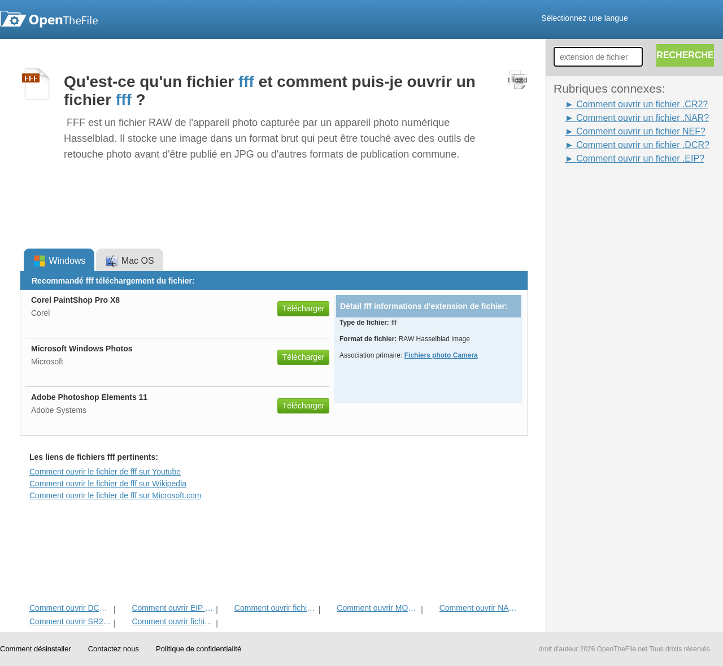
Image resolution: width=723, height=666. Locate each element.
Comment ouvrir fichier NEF (173, 621)
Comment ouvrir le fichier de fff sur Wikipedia (107, 483)
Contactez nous (113, 649)
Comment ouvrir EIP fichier (173, 607)
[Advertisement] (599, 335)
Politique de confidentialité (198, 649)
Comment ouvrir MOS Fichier (378, 607)
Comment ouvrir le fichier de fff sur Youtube (105, 471)
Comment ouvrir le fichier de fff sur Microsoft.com (115, 495)
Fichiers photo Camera (441, 355)
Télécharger (303, 308)
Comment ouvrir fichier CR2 (275, 607)
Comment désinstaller (35, 649)
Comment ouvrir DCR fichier (70, 607)
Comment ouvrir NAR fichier (480, 607)
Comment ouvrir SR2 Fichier (70, 621)
